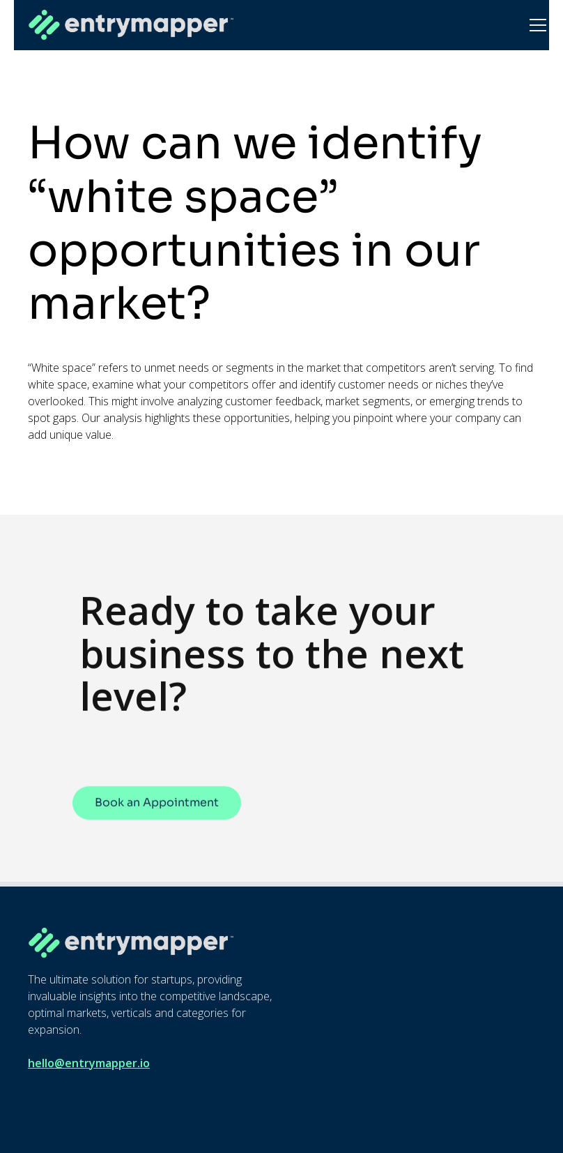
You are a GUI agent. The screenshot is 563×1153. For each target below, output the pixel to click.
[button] (535, 25)
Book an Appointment (157, 811)
